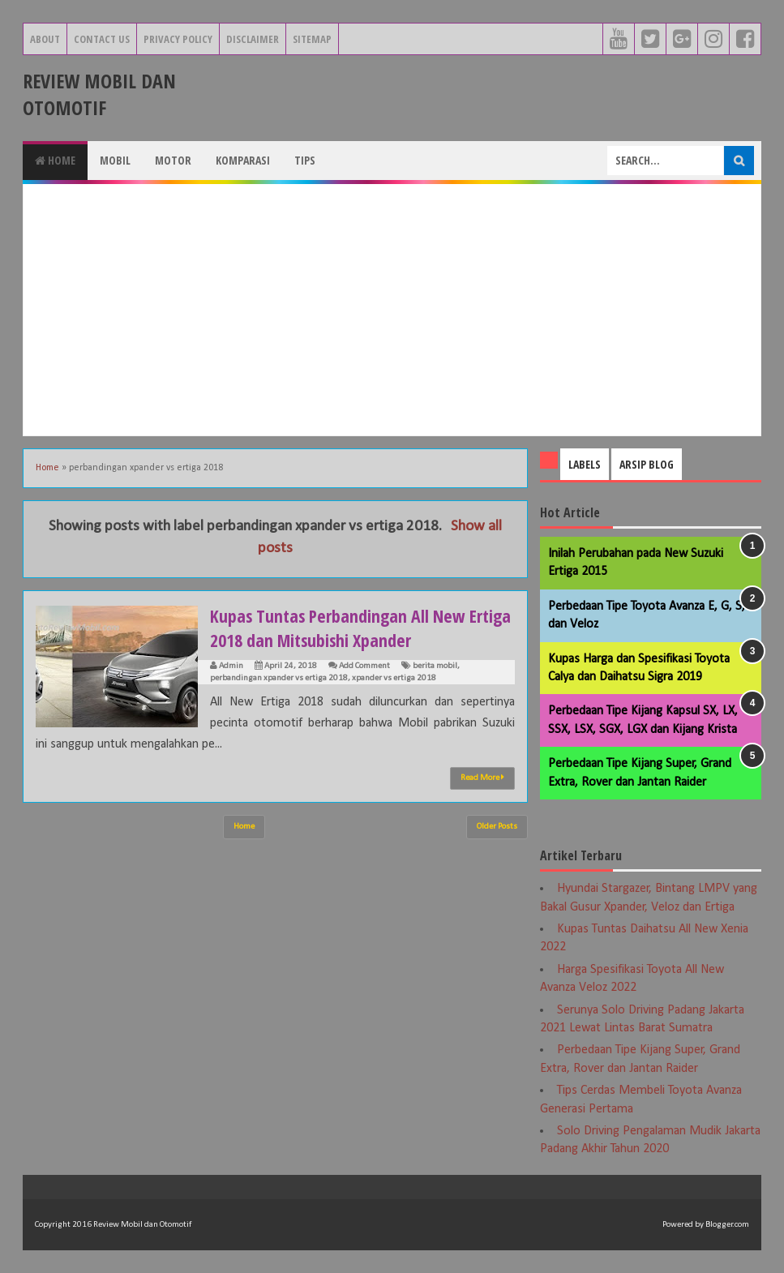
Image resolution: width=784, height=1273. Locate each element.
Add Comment (364, 666)
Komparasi (243, 160)
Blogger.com (727, 1224)
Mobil (115, 160)
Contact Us (102, 39)
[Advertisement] (392, 309)
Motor (173, 160)
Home (55, 160)
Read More (482, 777)
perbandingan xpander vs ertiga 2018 (279, 678)
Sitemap (312, 39)
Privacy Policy (178, 39)
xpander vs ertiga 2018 (394, 678)
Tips (304, 160)
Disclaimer (252, 39)
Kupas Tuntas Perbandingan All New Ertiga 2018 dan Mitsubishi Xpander (361, 627)
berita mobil (435, 666)
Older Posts (497, 826)
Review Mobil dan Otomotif (99, 94)
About (45, 39)
